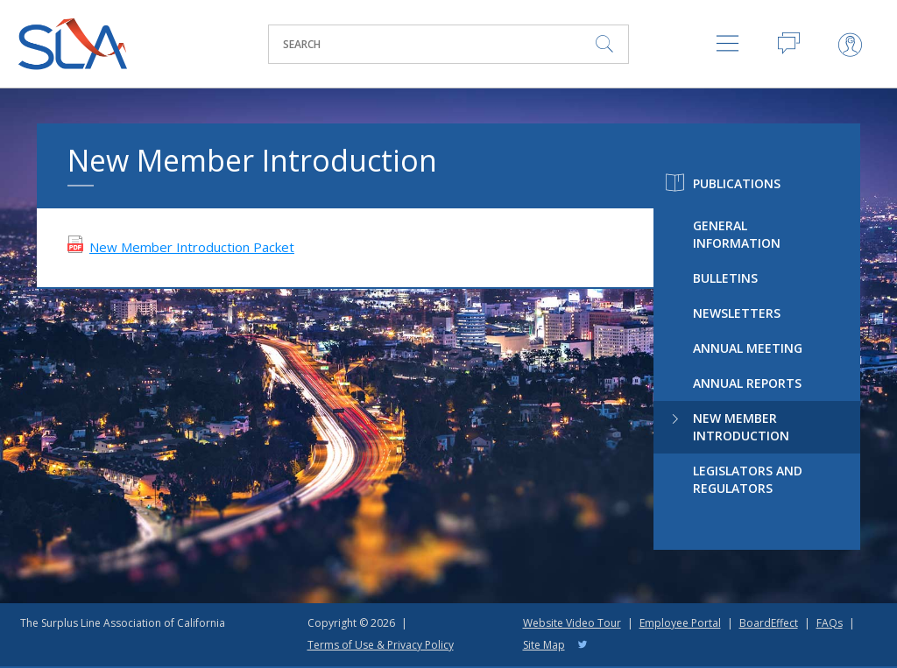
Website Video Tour (572, 622)
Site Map (544, 644)
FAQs (829, 622)
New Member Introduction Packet (191, 247)
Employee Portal (680, 622)
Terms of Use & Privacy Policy (380, 644)
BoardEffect (768, 622)
